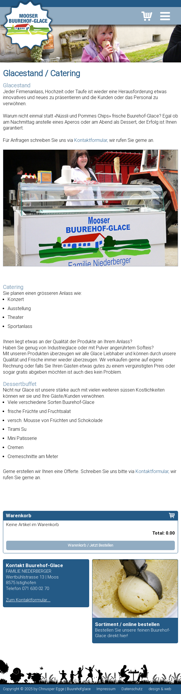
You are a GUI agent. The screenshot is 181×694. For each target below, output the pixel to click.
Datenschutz (132, 689)
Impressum (106, 689)
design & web (159, 689)
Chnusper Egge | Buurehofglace (64, 689)
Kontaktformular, (91, 140)
